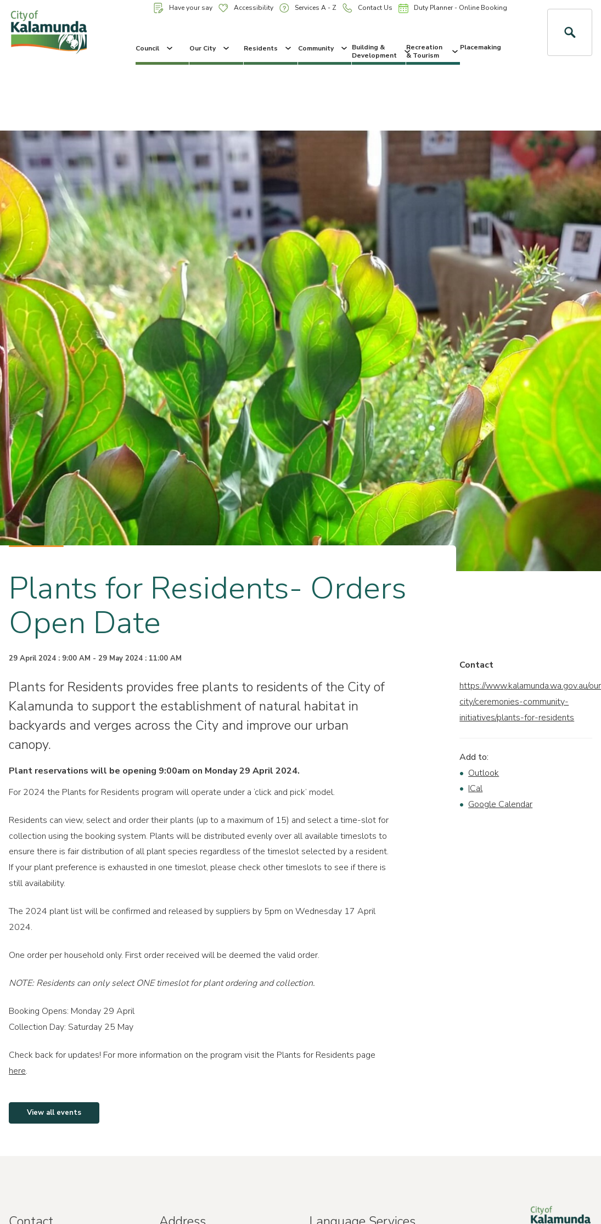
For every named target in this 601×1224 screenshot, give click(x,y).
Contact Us (367, 8)
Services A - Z (307, 8)
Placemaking (480, 47)
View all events (54, 1113)
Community (323, 48)
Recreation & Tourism (433, 51)
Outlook (483, 773)
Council (155, 48)
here (17, 1071)
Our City (210, 48)
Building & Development (379, 51)
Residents (268, 48)
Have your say (183, 8)
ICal (475, 788)
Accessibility (245, 7)
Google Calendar (500, 804)
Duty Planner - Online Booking (452, 8)
